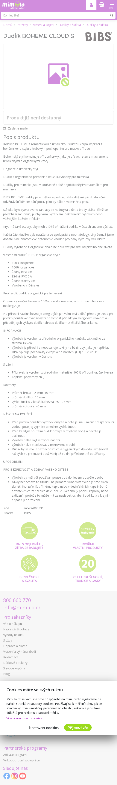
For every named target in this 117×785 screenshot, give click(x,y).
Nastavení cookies (44, 727)
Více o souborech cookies (24, 718)
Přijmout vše (78, 727)
